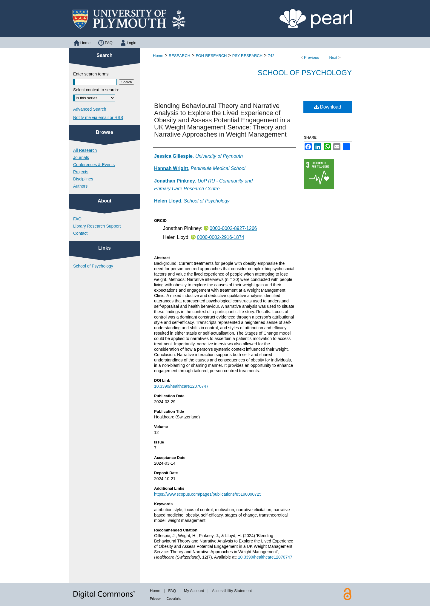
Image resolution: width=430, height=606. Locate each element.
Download (327, 106)
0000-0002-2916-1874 (220, 237)
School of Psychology (305, 73)
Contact (80, 233)
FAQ (77, 219)
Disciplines (83, 179)
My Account (194, 590)
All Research (85, 150)
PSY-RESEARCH (247, 55)
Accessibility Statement (232, 590)
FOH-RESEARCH (211, 55)
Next (333, 57)
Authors (80, 186)
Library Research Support (97, 226)
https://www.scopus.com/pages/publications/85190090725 (208, 494)
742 (271, 55)
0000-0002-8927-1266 (233, 228)
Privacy (155, 598)
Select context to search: (96, 89)
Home (158, 55)
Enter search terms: (91, 74)
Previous (311, 57)
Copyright (174, 598)
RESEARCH (179, 55)
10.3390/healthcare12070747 (181, 386)
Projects (80, 171)
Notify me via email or (98, 117)
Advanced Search (89, 109)
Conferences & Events (94, 164)
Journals (81, 157)
